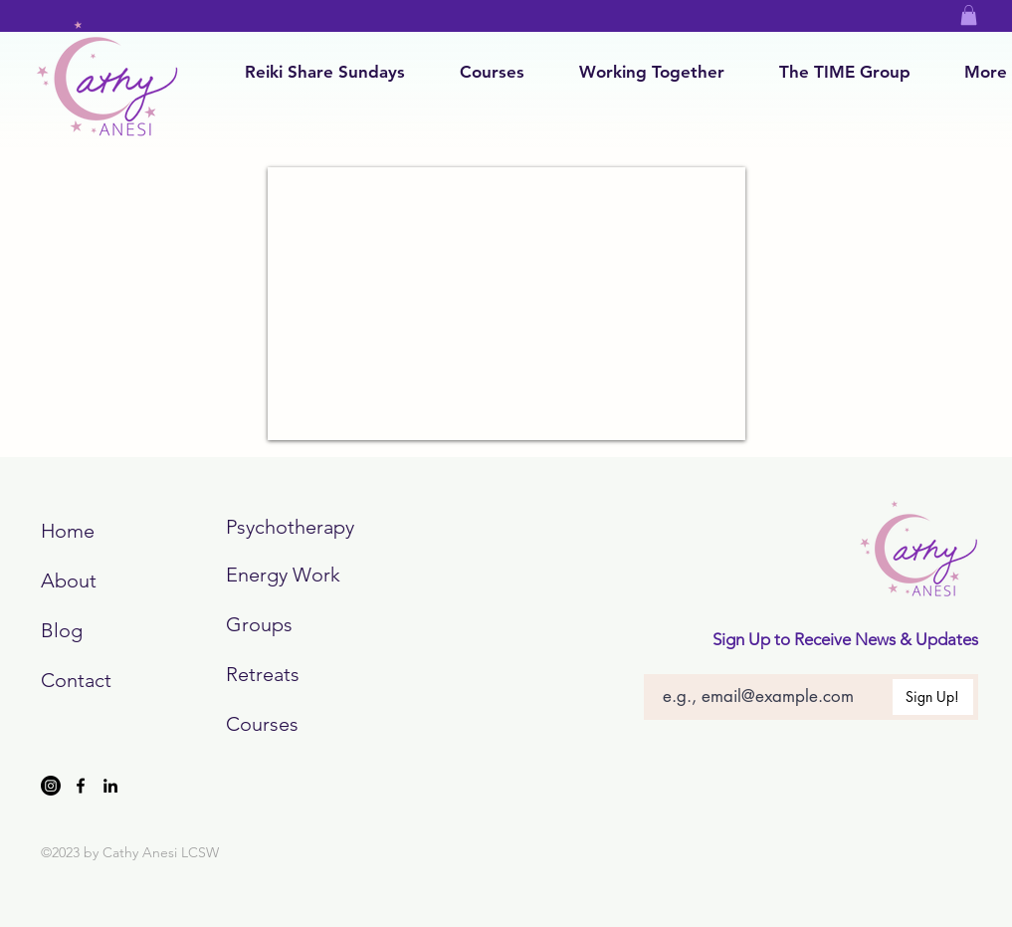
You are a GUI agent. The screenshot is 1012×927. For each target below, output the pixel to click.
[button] (968, 15)
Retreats (263, 674)
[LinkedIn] (110, 786)
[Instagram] (51, 786)
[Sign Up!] (933, 697)
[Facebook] (81, 786)
